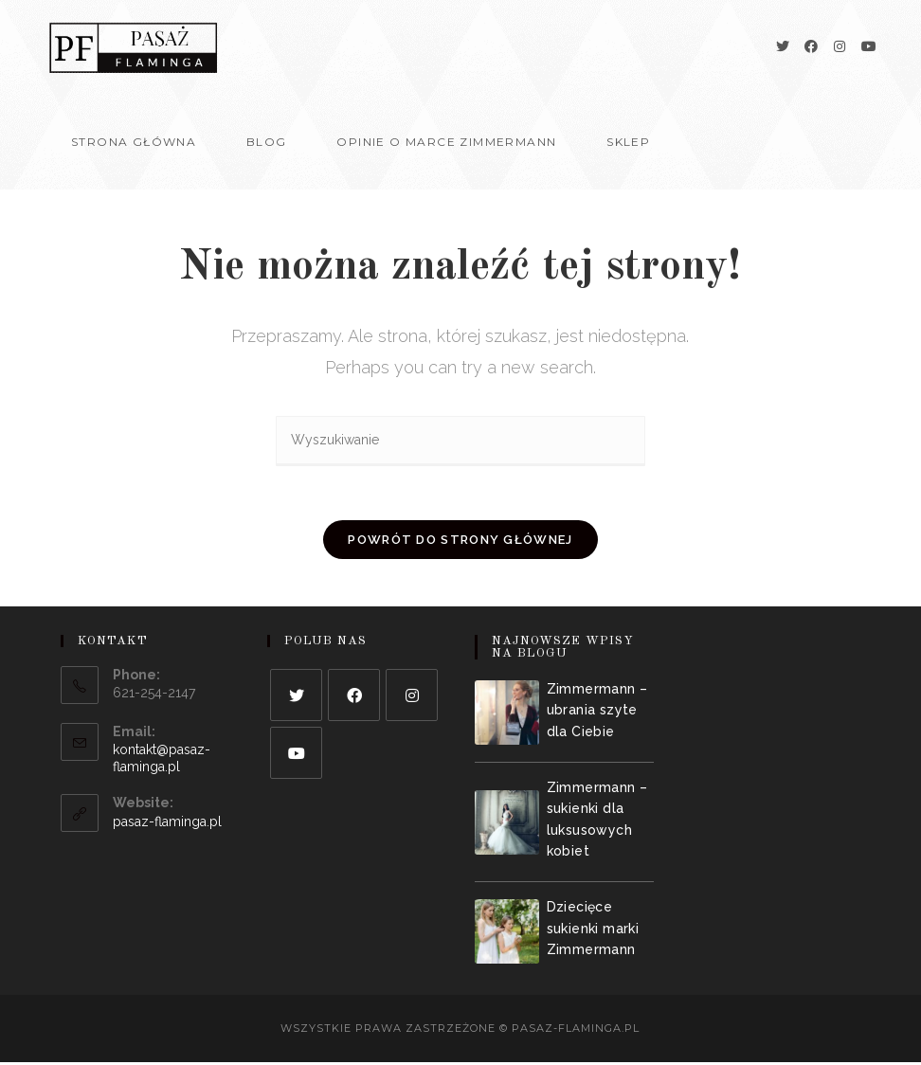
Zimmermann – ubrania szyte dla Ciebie (597, 713)
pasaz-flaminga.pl (167, 825)
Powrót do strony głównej (460, 542)
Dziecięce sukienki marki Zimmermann (593, 932)
